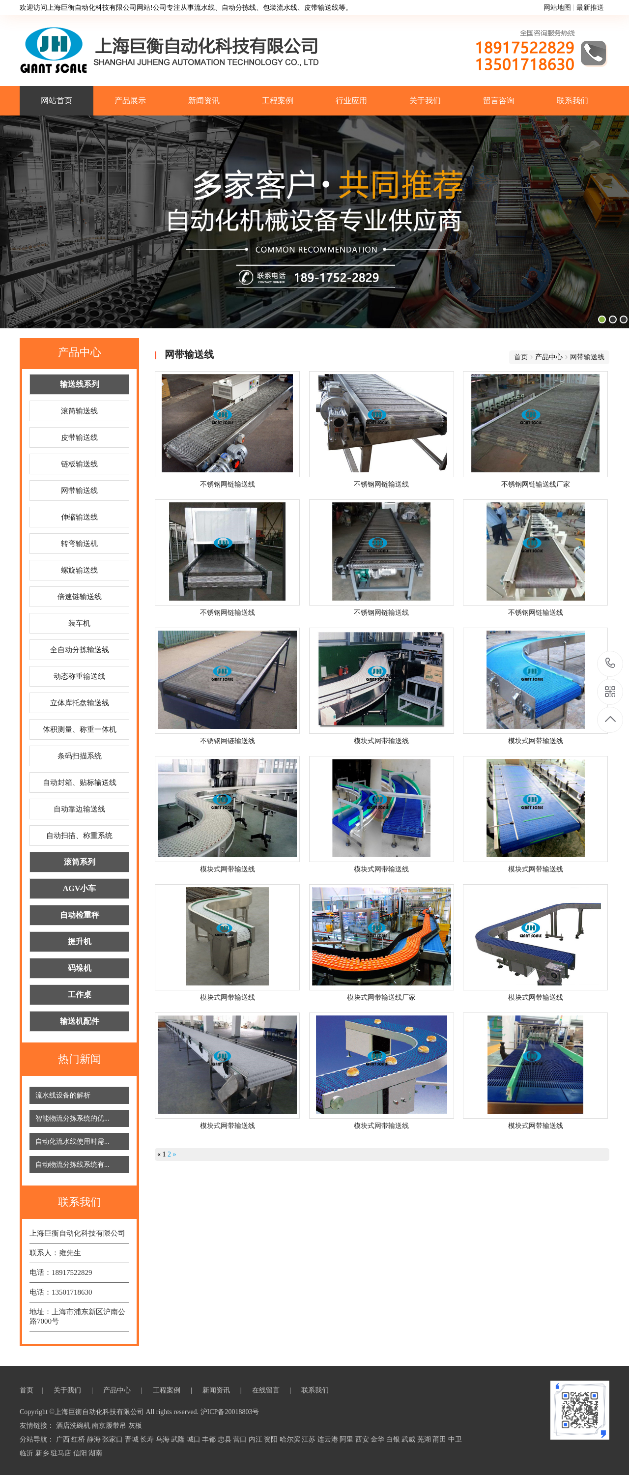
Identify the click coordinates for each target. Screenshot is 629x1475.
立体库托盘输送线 (79, 703)
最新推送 (590, 7)
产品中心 (118, 1390)
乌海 (164, 1439)
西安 (363, 1439)
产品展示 (130, 100)
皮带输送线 (79, 437)
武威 (409, 1439)
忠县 (225, 1439)
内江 (256, 1439)
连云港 (328, 1439)
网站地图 (557, 7)
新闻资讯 (204, 100)
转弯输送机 (79, 544)
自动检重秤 (79, 915)
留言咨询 (499, 100)
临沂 (27, 1453)
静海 (95, 1439)
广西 (64, 1439)
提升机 (79, 941)
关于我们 (425, 100)
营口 (241, 1439)
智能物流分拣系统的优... (72, 1118)
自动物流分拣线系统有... (72, 1164)
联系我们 (572, 100)
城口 (194, 1439)
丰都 (210, 1439)
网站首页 (56, 100)
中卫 (455, 1439)
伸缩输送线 (79, 517)
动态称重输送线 (79, 676)
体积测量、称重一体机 (79, 729)
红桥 (79, 1439)
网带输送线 (79, 490)
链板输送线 (79, 464)
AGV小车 (79, 888)
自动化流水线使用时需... (72, 1141)
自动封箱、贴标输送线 (79, 782)
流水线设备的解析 (62, 1095)
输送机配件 (79, 1021)
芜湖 (425, 1439)
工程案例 (277, 100)
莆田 (440, 1439)
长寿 (148, 1439)
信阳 (81, 1453)
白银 (394, 1439)
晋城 (133, 1439)
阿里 (347, 1439)
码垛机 (79, 968)
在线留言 (267, 1390)
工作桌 (79, 994)
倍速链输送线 (79, 597)
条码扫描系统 (79, 756)
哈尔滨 (291, 1439)
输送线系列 (79, 384)
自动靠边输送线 (79, 809)
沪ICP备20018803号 (229, 1412)
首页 (521, 357)
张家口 (113, 1439)
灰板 (135, 1425)
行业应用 (351, 100)
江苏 (309, 1439)
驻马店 (62, 1453)
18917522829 (611, 663)
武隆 (179, 1439)
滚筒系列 (79, 862)
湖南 (95, 1453)
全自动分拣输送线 (79, 650)
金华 (378, 1439)
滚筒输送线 (79, 411)
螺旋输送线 (79, 570)
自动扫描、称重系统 (79, 835)
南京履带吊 (110, 1425)
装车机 (79, 623)
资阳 (272, 1439)
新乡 (43, 1453)
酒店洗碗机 (74, 1425)
